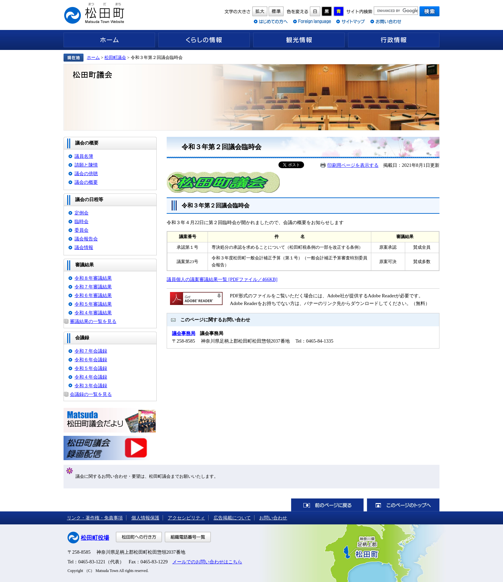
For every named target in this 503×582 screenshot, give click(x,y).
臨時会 (81, 221)
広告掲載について (232, 517)
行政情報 (393, 40)
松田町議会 (115, 57)
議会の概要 (86, 182)
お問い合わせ (273, 517)
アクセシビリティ (186, 517)
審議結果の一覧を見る (93, 321)
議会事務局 (183, 333)
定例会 (81, 212)
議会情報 (84, 247)
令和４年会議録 (91, 377)
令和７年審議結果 (93, 286)
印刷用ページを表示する (353, 165)
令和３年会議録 (91, 385)
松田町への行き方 (139, 537)
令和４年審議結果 (93, 312)
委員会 (81, 230)
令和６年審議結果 (93, 295)
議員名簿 (84, 156)
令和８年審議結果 (93, 278)
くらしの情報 (204, 40)
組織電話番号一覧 (188, 537)
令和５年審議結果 (93, 304)
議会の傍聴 (86, 173)
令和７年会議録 (91, 351)
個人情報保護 (145, 517)
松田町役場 (95, 538)
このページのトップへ (403, 504)
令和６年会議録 (91, 359)
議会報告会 (86, 238)
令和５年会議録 (91, 368)
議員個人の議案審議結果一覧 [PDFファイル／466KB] (222, 279)
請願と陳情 (86, 164)
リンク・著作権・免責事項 (95, 517)
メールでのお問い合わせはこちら (207, 561)
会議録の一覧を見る (91, 394)
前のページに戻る (327, 504)
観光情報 (299, 40)
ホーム (109, 40)
